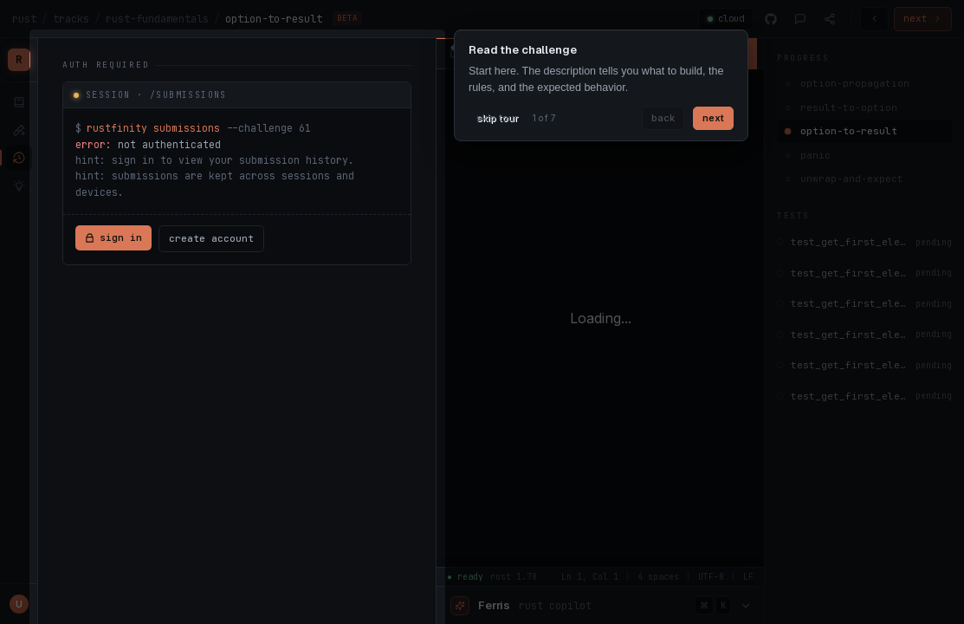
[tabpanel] (236, 162)
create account (211, 238)
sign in (113, 237)
